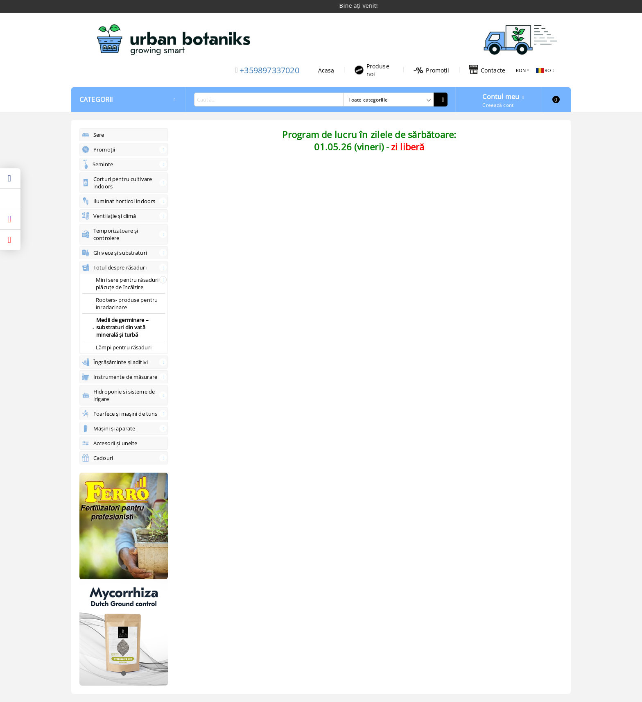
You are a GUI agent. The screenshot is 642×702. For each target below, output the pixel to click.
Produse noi (371, 70)
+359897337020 (269, 70)
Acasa (326, 70)
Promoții (431, 70)
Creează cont (497, 105)
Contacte (487, 70)
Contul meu (500, 96)
